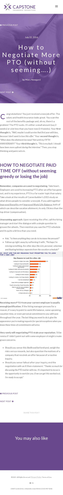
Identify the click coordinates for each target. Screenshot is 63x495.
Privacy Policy (36, 477)
